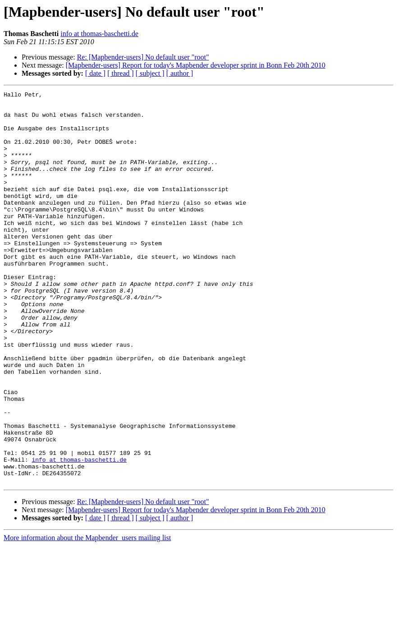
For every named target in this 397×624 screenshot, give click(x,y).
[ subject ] (150, 73)
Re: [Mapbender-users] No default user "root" (143, 57)
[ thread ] (120, 73)
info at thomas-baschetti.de (99, 33)
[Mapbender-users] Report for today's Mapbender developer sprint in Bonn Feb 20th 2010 (195, 65)
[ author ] (179, 73)
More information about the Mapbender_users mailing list (87, 616)
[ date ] (95, 73)
